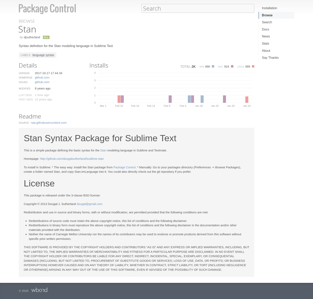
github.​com (42, 77)
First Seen (26, 99)
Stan (103, 150)
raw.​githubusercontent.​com (49, 122)
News (266, 36)
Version (24, 73)
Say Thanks (270, 57)
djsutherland (32, 37)
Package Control (124, 167)
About (266, 50)
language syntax (43, 54)
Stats (265, 43)
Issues (23, 82)
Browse (267, 15)
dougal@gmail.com (89, 203)
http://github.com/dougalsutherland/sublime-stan (72, 158)
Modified (25, 88)
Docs (265, 29)
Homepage (25, 77)
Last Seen (25, 95)
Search (267, 22)
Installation (269, 8)
